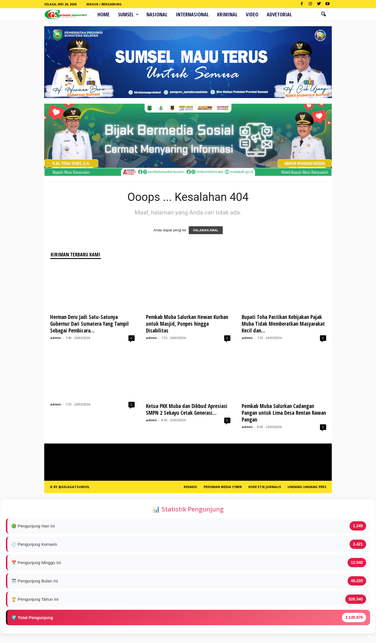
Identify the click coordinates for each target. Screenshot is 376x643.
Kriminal (227, 14)
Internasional (192, 14)
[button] (323, 14)
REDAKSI (190, 487)
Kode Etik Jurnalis (264, 487)
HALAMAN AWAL (205, 230)
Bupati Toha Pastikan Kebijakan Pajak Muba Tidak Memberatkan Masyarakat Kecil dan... (283, 323)
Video (252, 14)
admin (55, 338)
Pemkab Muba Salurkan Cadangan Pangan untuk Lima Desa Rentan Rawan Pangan (284, 412)
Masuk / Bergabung (104, 4)
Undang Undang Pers (307, 487)
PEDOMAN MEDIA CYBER (223, 487)
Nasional (156, 14)
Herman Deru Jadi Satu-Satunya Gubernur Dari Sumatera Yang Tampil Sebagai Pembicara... (89, 323)
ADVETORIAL (279, 14)
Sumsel (128, 14)
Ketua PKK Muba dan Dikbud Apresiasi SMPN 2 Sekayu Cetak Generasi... (186, 409)
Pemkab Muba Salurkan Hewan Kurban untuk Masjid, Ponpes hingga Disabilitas (187, 323)
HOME (103, 14)
